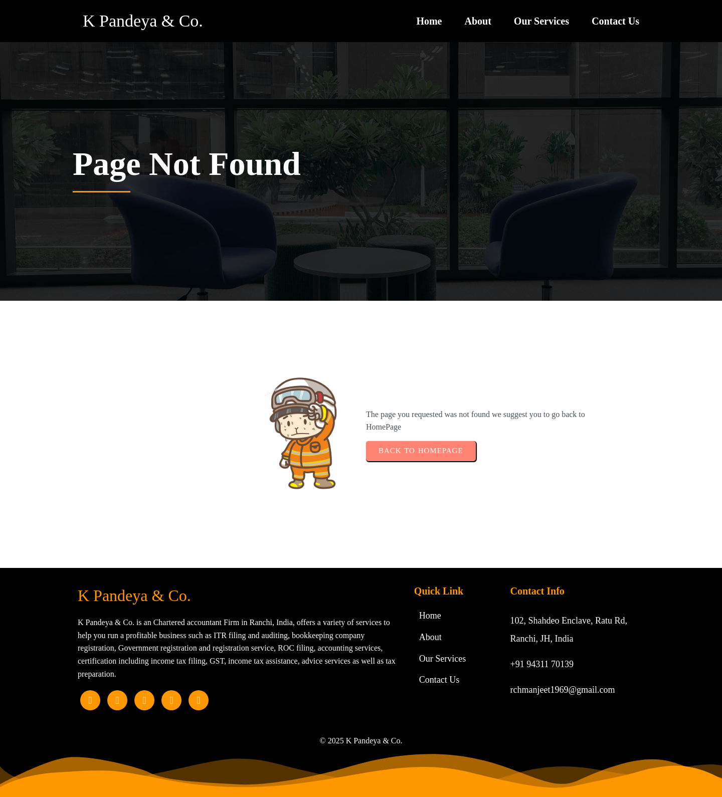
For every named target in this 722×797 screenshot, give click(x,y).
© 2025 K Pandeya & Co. (360, 740)
